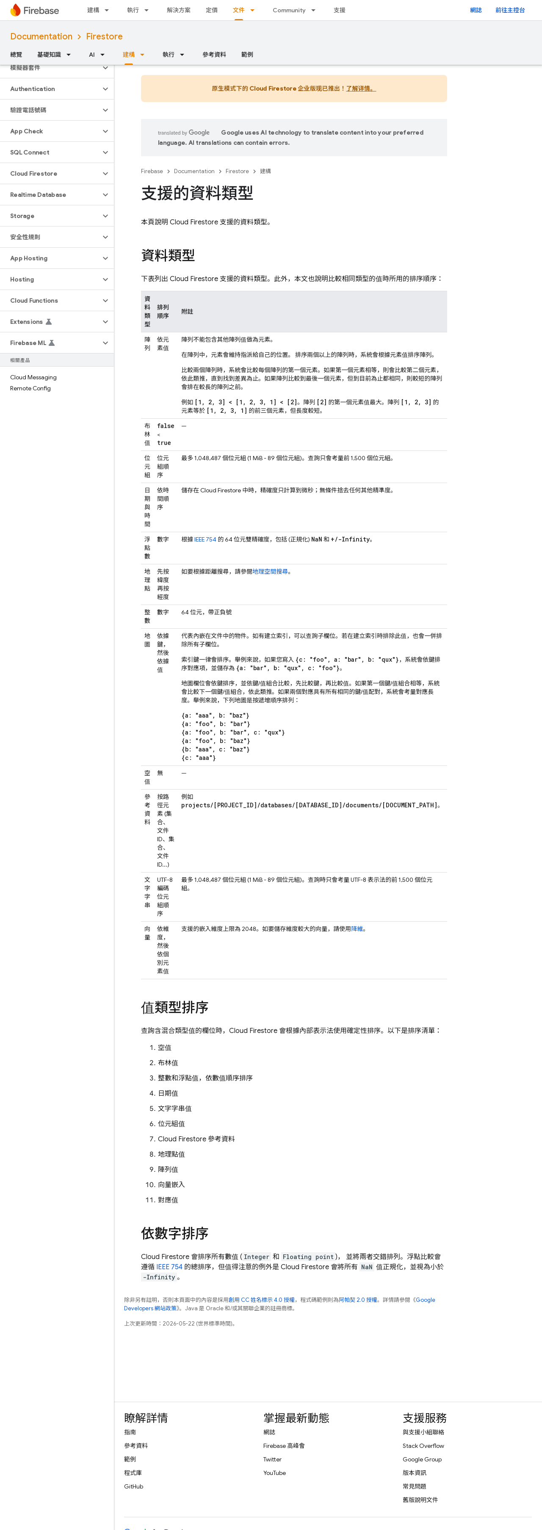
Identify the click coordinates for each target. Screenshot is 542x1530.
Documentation (41, 36)
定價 (212, 10)
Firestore (104, 36)
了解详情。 (361, 88)
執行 (133, 10)
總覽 (16, 54)
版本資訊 (414, 1473)
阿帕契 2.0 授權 (358, 1300)
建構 (93, 10)
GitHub (133, 1486)
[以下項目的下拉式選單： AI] (105, 54)
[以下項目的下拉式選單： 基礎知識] (71, 54)
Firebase (152, 171)
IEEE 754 (205, 539)
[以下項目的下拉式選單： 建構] (109, 10)
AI (92, 54)
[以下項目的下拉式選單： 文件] (255, 10)
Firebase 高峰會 (284, 1446)
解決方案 (179, 10)
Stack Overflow (423, 1446)
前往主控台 (510, 10)
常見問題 (414, 1486)
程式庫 (133, 1473)
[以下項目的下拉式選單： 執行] (149, 10)
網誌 (476, 10)
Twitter (272, 1459)
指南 (130, 1432)
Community (289, 10)
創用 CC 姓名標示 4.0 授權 (262, 1300)
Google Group (422, 1459)
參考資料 (214, 54)
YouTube (274, 1473)
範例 (247, 54)
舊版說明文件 (420, 1500)
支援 (340, 10)
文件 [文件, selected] (239, 10)
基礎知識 (49, 54)
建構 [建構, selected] (129, 54)
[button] (50, 67)
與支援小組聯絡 (423, 1432)
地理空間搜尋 (270, 571)
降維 (357, 929)
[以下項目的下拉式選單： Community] (316, 10)
